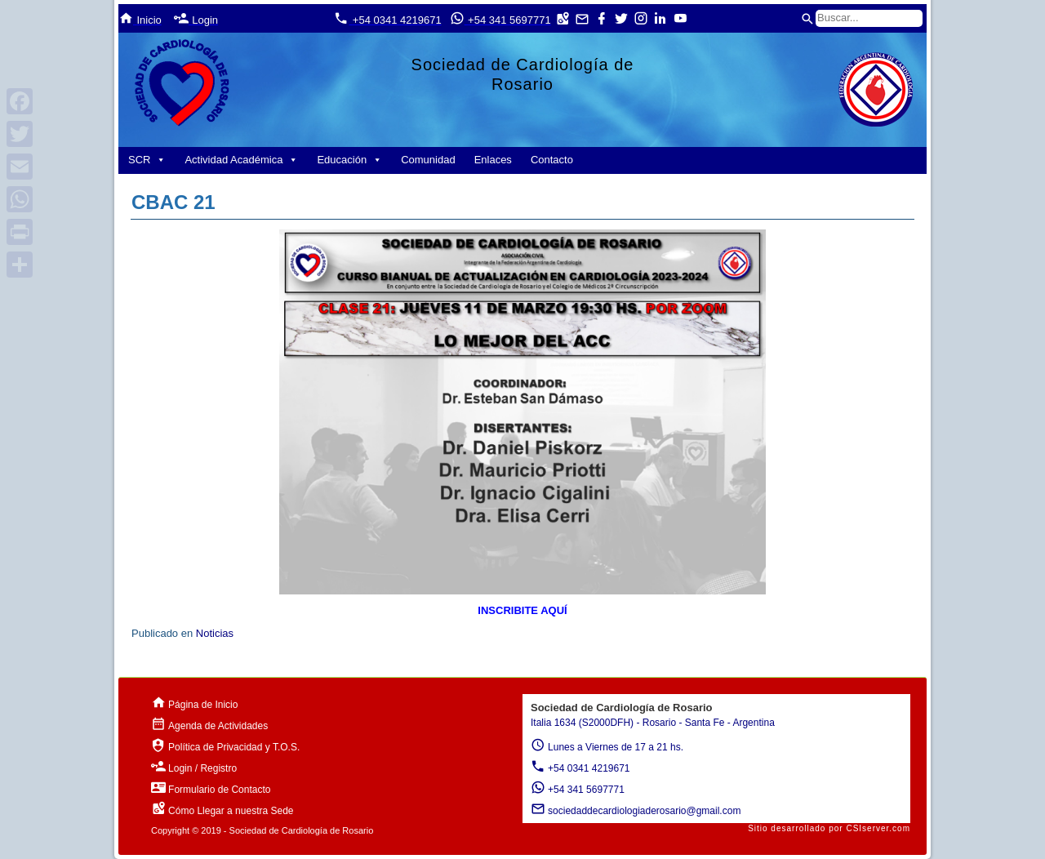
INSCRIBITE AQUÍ (522, 610)
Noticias (214, 633)
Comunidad (428, 160)
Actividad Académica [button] (241, 160)
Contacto (552, 160)
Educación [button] (349, 160)
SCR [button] (147, 160)
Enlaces (493, 160)
